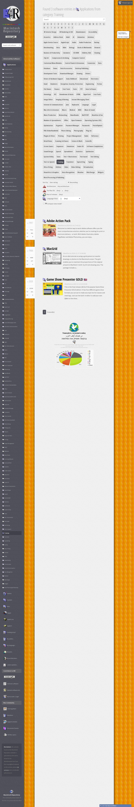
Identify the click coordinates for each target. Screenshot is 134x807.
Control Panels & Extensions (74, 63)
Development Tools (50, 73)
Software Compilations (95, 146)
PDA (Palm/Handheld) (51, 131)
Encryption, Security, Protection (72, 84)
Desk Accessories (66, 68)
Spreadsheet (68, 151)
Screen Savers (48, 146)
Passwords (86, 125)
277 (32, 261)
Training (60, 162)
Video (66, 167)
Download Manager (66, 73)
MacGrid (50, 248)
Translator (70, 162)
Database (47, 68)
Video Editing (75, 167)
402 (32, 233)
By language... (9, 645)
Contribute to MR (9, 671)
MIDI (79, 110)
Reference (94, 136)
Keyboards (75, 105)
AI (73, 37)
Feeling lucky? (9, 632)
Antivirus (91, 37)
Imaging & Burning (62, 99)
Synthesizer (90, 151)
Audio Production (85, 42)
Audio (74, 42)
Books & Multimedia (84, 47)
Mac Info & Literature (51, 110)
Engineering (90, 84)
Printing (61, 136)
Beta (58, 47)
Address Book (58, 37)
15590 (31, 288)
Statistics (79, 151)
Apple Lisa (8, 619)
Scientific (88, 141)
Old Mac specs (9, 734)
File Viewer (47, 89)
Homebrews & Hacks (66, 94)
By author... (8, 639)
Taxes (58, 157)
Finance (56, 89)
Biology (71, 47)
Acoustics (47, 37)
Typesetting (81, 162)
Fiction (99, 84)
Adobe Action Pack (56, 221)
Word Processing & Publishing (54, 177)
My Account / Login (11, 696)
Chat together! (9, 708)
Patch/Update (97, 125)
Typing (90, 162)
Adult (68, 37)
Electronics (95, 79)
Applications (9, 64)
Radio (86, 136)
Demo (55, 68)
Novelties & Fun (97, 115)
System (7, 600)
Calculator (66, 53)
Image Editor (48, 99)
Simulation (70, 146)
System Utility (49, 157)
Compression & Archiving (60, 58)
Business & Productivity (52, 53)
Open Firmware (76, 120)
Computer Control (78, 58)
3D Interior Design (50, 32)
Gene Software (91, 89)
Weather (81, 172)
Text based (83, 157)
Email (45, 84)
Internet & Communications (53, 105)
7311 (31, 229)
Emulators (53, 84)
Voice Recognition (68, 172)
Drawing (79, 73)
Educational (84, 79)
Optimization (48, 125)
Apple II (7, 626)
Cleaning (97, 53)
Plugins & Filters (49, 136)
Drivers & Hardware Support (53, 79)
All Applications (8, 69)
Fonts (75, 89)
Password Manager (72, 125)
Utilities (58, 167)
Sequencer (60, 146)
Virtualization (88, 167)
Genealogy (47, 94)
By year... (8, 652)
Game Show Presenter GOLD (65, 279)
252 (32, 291)
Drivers (87, 73)
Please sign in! (125, 3)
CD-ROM (76, 53)
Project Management (74, 136)
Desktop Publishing (81, 68)
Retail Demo (48, 141)
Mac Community (8, 703)
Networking (63, 115)
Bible (64, 47)
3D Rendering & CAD (66, 32)
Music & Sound (90, 110)
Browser (97, 47)
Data (99, 63)
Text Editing (95, 157)
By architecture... (10, 658)
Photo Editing (66, 131)
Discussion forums (11, 728)
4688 (31, 257)
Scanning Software (61, 141)
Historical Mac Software (11, 59)
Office (66, 120)
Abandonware (80, 32)
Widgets (101, 172)
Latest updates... (10, 665)
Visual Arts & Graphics (51, 172)
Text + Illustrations (70, 157)
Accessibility (93, 32)
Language (85, 105)
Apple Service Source (51, 42)
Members (8, 715)
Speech (58, 151)
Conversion (91, 63)
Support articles (10, 721)
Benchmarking (48, 47)
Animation (81, 37)
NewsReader (74, 115)
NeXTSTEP (85, 115)
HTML (78, 94)
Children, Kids (86, 53)
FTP (81, 89)
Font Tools (66, 89)
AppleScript (65, 42)
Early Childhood (71, 79)
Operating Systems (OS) (93, 120)
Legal (94, 105)
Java (67, 105)
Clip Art (46, 58)
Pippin (7, 613)
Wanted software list (11, 690)
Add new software (10, 683)
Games (7, 593)
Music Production (50, 115)
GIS (55, 94)
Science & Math (77, 141)
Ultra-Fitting (48, 167)
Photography (78, 131)
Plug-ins (89, 131)
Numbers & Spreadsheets (52, 120)
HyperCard (87, 94)
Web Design (91, 172)
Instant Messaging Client (80, 99)
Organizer (59, 125)
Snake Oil (80, 146)
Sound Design (48, 151)
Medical (72, 110)
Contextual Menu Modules (53, 63)
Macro (64, 110)
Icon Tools (97, 94)
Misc (6, 606)
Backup (96, 42)
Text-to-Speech (49, 162)
